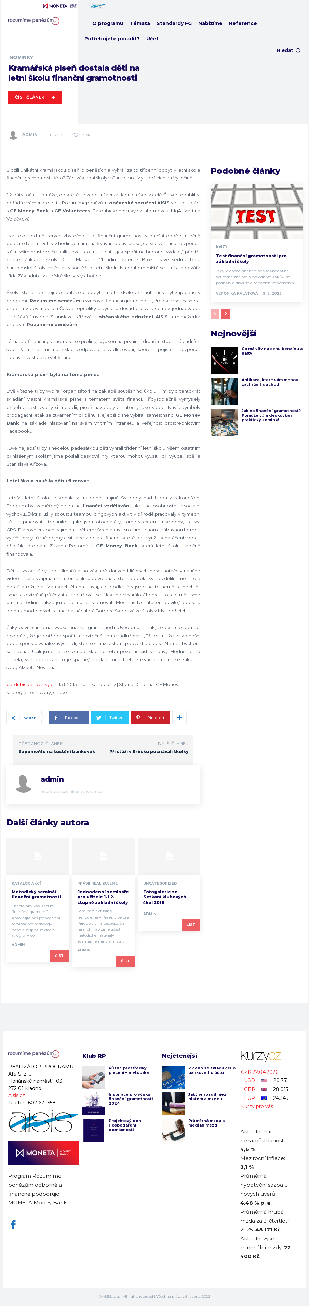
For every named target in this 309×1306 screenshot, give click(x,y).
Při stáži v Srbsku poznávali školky (148, 751)
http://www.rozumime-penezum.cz (71, 791)
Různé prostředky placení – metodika (129, 1070)
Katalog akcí (26, 883)
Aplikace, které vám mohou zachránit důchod (270, 382)
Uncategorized (160, 883)
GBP (249, 1089)
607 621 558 (42, 1103)
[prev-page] (215, 314)
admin (30, 134)
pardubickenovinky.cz (31, 684)
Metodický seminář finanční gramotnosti (36, 894)
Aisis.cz (16, 1095)
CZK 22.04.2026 (259, 1072)
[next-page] (225, 314)
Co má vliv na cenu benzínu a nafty (272, 351)
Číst (59, 956)
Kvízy (221, 247)
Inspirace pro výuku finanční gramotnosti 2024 (131, 1099)
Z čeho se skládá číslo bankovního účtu (212, 1070)
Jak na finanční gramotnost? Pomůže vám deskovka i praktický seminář (271, 415)
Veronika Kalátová (237, 293)
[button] (289, 50)
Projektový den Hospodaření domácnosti (125, 1125)
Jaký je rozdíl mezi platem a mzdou (208, 1096)
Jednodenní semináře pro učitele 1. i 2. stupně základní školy (103, 897)
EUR (249, 1098)
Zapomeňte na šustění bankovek (56, 751)
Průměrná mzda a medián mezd (206, 1123)
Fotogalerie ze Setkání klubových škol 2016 (164, 897)
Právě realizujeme (97, 883)
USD (249, 1080)
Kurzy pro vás (257, 1106)
